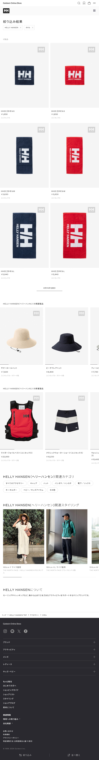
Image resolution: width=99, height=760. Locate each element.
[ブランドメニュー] (94, 11)
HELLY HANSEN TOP (18, 615)
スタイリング (8, 698)
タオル (28, 27)
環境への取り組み (11, 719)
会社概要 (8, 723)
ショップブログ (9, 703)
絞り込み (25, 755)
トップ (4, 615)
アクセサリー (34, 615)
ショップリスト (9, 694)
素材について (8, 707)
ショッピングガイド (10, 690)
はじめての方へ (9, 685)
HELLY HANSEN (11, 27)
